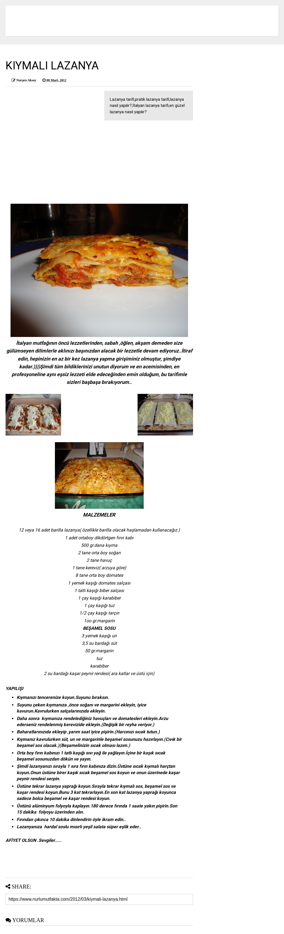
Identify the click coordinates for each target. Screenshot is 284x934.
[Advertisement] (99, 165)
